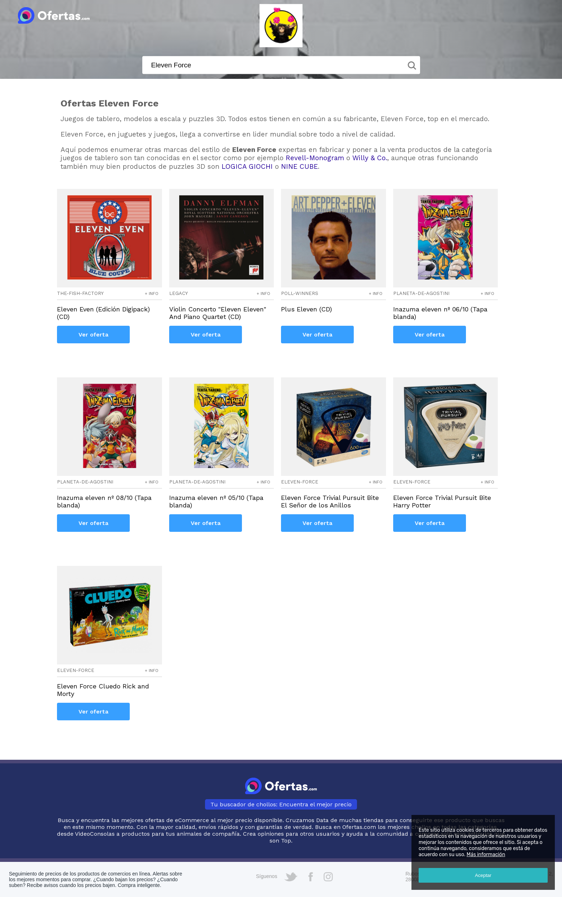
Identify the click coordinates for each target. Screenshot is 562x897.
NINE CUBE (299, 166)
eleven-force (299, 482)
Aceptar (483, 875)
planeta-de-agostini (421, 293)
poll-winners (299, 293)
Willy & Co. (369, 158)
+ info (151, 293)
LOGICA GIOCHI (247, 166)
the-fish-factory (80, 293)
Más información (486, 854)
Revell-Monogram (315, 158)
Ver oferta (93, 334)
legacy (178, 293)
